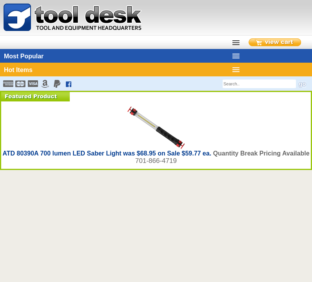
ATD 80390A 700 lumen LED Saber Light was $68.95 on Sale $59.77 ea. (107, 153)
